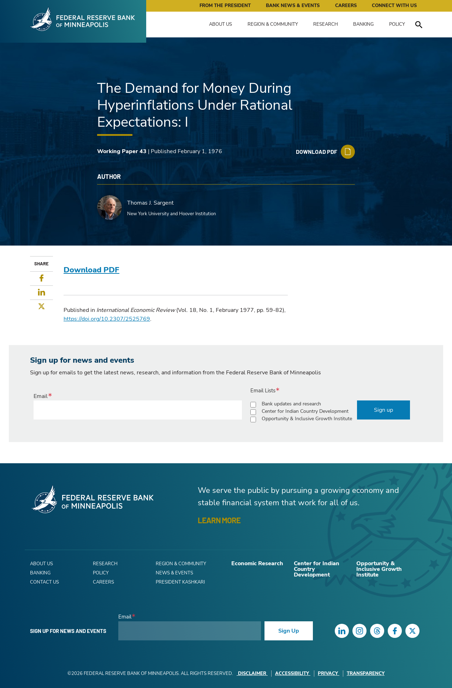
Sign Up (288, 631)
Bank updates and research (291, 403)
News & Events (174, 573)
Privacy (328, 673)
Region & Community (273, 24)
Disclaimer (252, 673)
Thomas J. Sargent (150, 203)
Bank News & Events (293, 5)
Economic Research (257, 563)
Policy (397, 24)
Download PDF (91, 270)
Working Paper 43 (122, 151)
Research (325, 24)
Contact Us (44, 582)
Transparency (366, 673)
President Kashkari (180, 582)
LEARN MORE (219, 520)
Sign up (383, 410)
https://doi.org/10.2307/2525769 (107, 319)
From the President (225, 5)
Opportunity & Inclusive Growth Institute (307, 418)
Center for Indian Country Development (305, 411)
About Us (220, 24)
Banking (363, 24)
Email (41, 396)
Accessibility (292, 673)
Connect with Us (394, 5)
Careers (346, 5)
